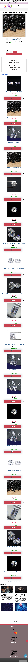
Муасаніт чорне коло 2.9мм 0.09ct (14, 495)
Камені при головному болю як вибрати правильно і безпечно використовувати (20, 613)
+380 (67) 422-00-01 (14, 643)
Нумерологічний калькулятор (7, 611)
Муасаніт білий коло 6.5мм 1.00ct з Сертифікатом (14, 218)
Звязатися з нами (14, 631)
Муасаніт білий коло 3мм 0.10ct (14, 369)
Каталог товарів (7, 8)
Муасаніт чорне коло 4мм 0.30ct (14, 167)
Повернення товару (14, 653)
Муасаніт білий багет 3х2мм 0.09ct (14, 521)
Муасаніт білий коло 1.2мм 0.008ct (14, 394)
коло (13, 581)
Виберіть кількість (9, 50)
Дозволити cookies (23, 661)
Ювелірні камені (14, 8)
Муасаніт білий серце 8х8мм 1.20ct (14, 192)
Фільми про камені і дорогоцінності (5, 595)
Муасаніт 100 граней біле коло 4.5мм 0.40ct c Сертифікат (14, 293)
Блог (14, 630)
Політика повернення (14, 639)
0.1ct (16, 581)
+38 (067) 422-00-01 (16, 2)
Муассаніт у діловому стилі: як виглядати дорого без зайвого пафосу (20, 595)
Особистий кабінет (14, 650)
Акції (14, 638)
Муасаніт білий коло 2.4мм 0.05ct (14, 445)
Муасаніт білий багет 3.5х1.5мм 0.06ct (14, 319)
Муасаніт (20, 8)
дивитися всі (14, 621)
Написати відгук (18, 39)
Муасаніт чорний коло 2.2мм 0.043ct (14, 117)
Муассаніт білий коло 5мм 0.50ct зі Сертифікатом (14, 420)
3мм (14, 581)
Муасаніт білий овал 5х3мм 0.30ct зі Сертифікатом (14, 268)
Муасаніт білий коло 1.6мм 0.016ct (14, 142)
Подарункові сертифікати (14, 654)
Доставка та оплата (14, 637)
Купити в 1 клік (14, 54)
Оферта (14, 640)
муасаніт (10, 581)
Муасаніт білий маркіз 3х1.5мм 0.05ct (14, 91)
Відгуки (14, 629)
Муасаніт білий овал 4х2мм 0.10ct (14, 470)
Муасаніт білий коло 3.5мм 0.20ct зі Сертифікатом (14, 571)
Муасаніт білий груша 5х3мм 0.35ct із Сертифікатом (14, 243)
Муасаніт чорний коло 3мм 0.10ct (6, 9)
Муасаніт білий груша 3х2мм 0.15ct (14, 546)
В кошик (14, 51)
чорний (19, 581)
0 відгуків (13, 39)
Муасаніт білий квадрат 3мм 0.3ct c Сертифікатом (14, 344)
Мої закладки (14, 652)
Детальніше (3, 659)
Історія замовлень (14, 651)
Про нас (14, 628)
